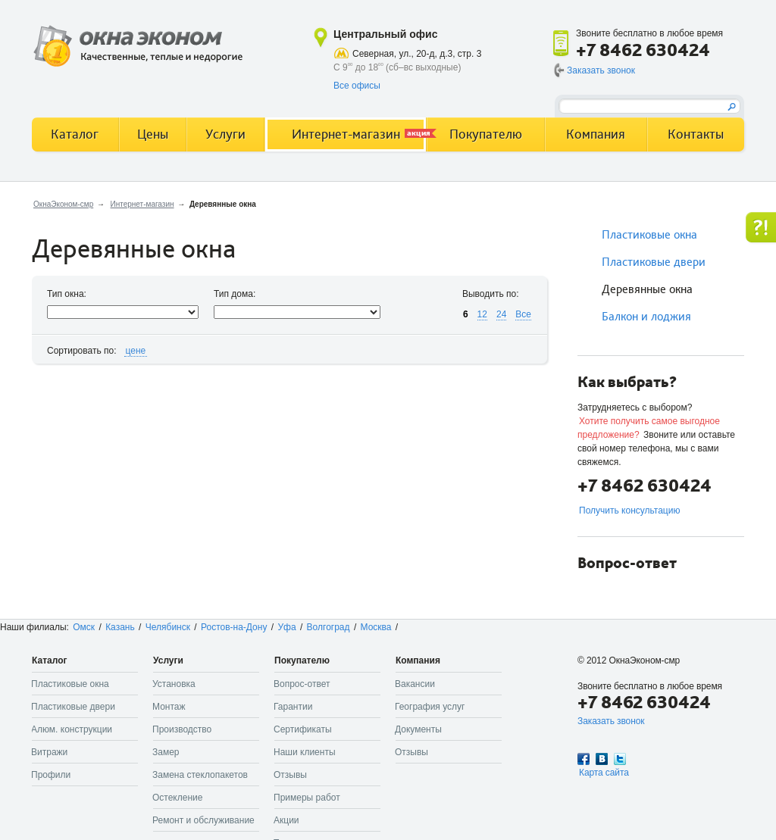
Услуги (225, 134)
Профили (50, 775)
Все (523, 314)
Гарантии (293, 706)
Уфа (286, 627)
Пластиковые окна (649, 235)
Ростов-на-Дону (234, 627)
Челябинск (168, 627)
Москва (376, 627)
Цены (152, 134)
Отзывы (290, 775)
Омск (84, 627)
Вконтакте (602, 759)
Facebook (583, 759)
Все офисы (356, 85)
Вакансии (415, 684)
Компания (595, 134)
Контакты (696, 134)
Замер (166, 752)
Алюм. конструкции (71, 729)
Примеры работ (307, 797)
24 (501, 314)
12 (482, 314)
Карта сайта (604, 772)
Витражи (49, 752)
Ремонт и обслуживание (203, 820)
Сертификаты (303, 729)
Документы (418, 729)
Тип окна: (66, 294)
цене (136, 350)
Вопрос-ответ (302, 684)
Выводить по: (490, 294)
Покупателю (485, 134)
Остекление (177, 797)
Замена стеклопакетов (200, 775)
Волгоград (328, 627)
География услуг (430, 706)
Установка (174, 684)
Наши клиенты (305, 752)
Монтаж (169, 706)
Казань (120, 627)
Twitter (620, 759)
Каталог (75, 134)
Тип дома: (234, 294)
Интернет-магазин (142, 204)
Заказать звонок (601, 70)
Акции (286, 820)
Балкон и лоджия (646, 316)
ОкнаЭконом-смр (63, 204)
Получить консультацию (629, 510)
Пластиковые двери (654, 262)
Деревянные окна (647, 289)
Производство (181, 729)
